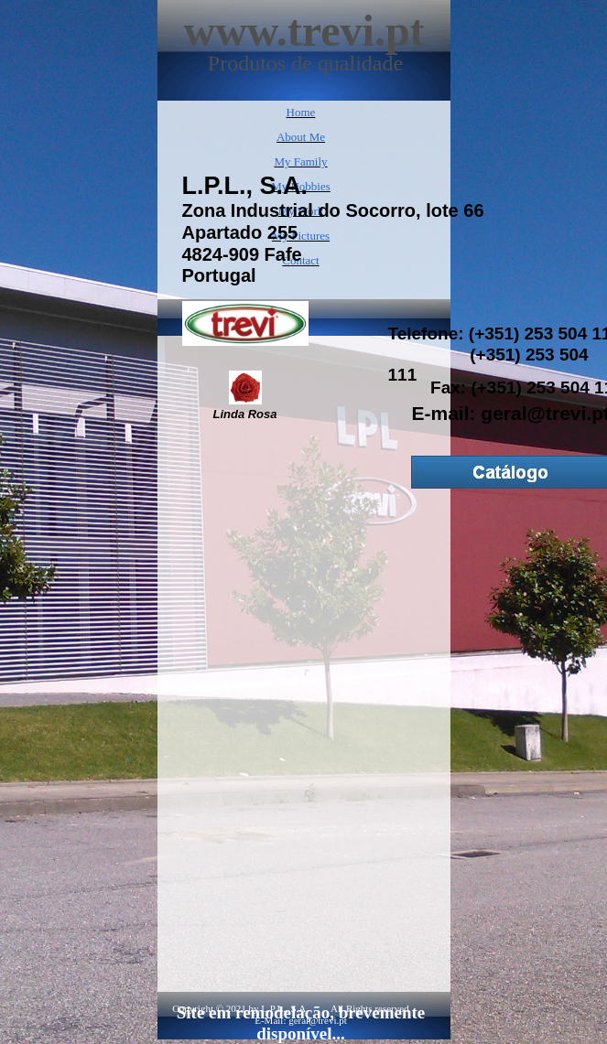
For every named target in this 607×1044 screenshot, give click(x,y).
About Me (300, 137)
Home (301, 112)
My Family (300, 161)
